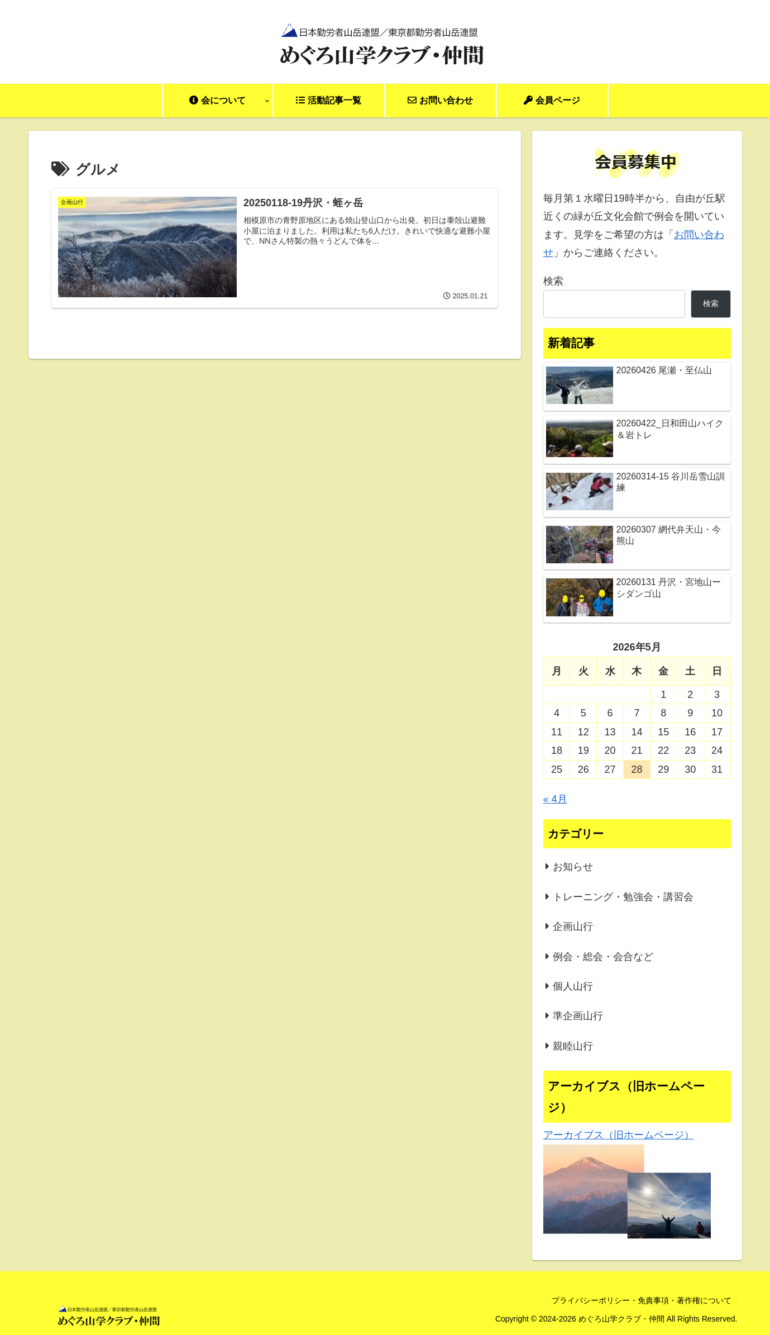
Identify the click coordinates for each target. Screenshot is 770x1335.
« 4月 (555, 799)
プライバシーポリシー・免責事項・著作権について (641, 1300)
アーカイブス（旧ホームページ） (618, 1135)
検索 (553, 281)
